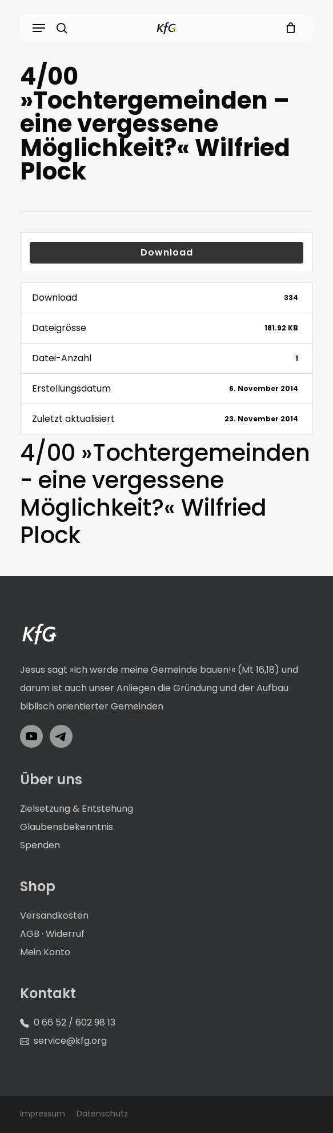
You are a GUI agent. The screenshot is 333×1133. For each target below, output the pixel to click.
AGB (29, 933)
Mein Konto (45, 952)
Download (167, 252)
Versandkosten (54, 915)
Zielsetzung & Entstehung (76, 808)
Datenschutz (102, 1113)
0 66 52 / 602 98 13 (74, 1022)
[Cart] (287, 28)
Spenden (40, 845)
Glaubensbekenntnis (66, 826)
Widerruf (65, 933)
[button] (39, 28)
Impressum (42, 1113)
